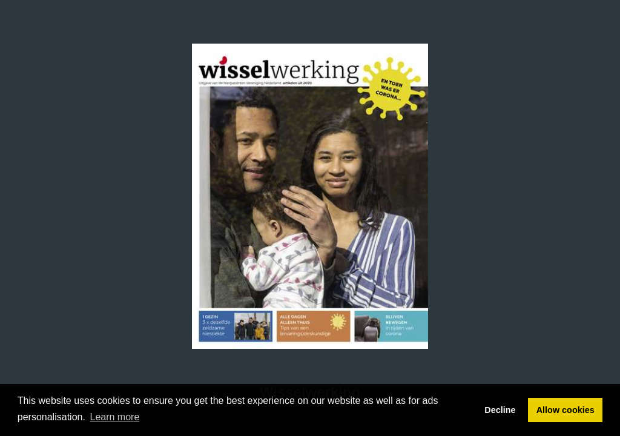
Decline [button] (499, 410)
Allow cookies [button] (565, 410)
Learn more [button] (115, 417)
